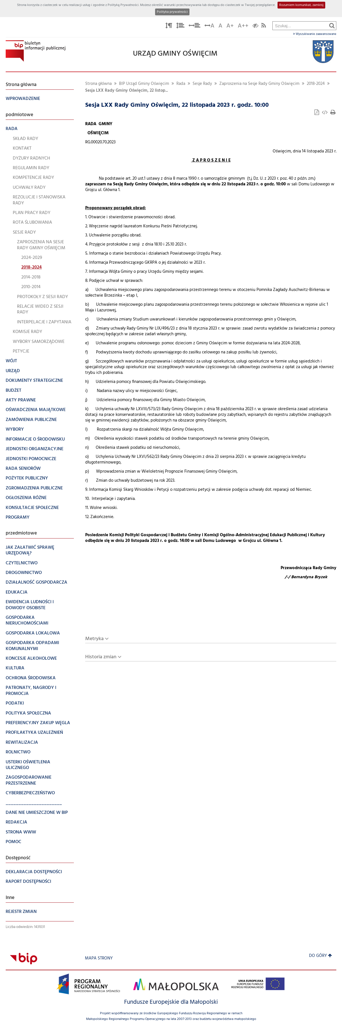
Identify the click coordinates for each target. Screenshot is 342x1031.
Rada (180, 84)
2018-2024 (316, 84)
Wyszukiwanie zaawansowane (314, 34)
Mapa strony (99, 958)
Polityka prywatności (172, 12)
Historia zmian (100, 657)
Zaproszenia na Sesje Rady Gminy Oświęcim (259, 84)
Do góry (320, 956)
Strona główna (98, 84)
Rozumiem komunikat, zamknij (301, 5)
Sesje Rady (202, 84)
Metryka (94, 639)
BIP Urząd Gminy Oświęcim (144, 84)
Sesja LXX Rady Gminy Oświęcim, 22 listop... (126, 90)
